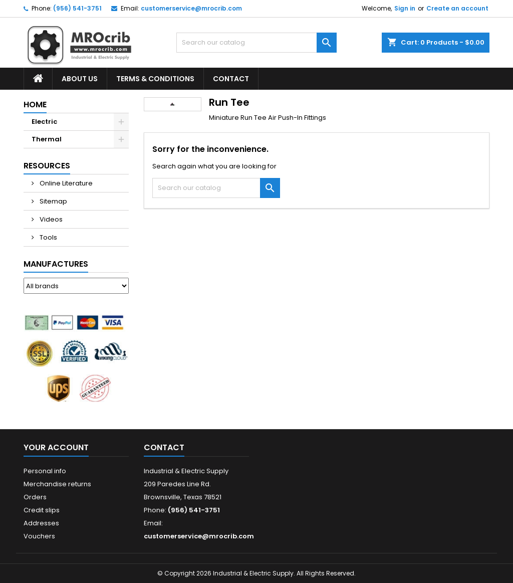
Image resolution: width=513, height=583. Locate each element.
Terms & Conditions (155, 79)
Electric (44, 121)
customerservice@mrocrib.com (191, 8)
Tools (47, 237)
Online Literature (65, 183)
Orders (35, 497)
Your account (56, 447)
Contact (231, 79)
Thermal (47, 139)
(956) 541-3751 (77, 8)
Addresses (41, 523)
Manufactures (56, 264)
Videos (50, 219)
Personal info (45, 471)
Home (35, 104)
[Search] (256, 43)
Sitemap (52, 201)
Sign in (404, 8)
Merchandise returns (57, 484)
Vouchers (39, 536)
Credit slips (42, 510)
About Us (80, 79)
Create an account (457, 8)
